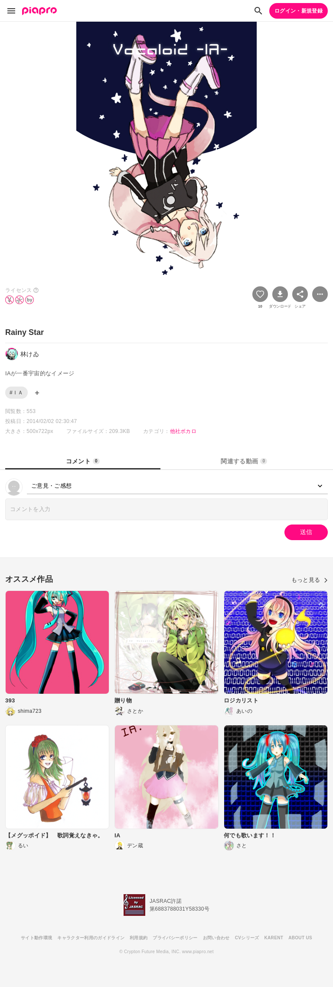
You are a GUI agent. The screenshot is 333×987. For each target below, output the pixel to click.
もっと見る (309, 580)
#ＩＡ (16, 393)
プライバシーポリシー (175, 937)
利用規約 (138, 937)
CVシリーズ (247, 937)
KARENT (274, 937)
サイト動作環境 (36, 937)
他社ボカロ (183, 431)
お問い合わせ (216, 937)
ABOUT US (300, 937)
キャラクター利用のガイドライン (90, 937)
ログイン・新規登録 (298, 11)
